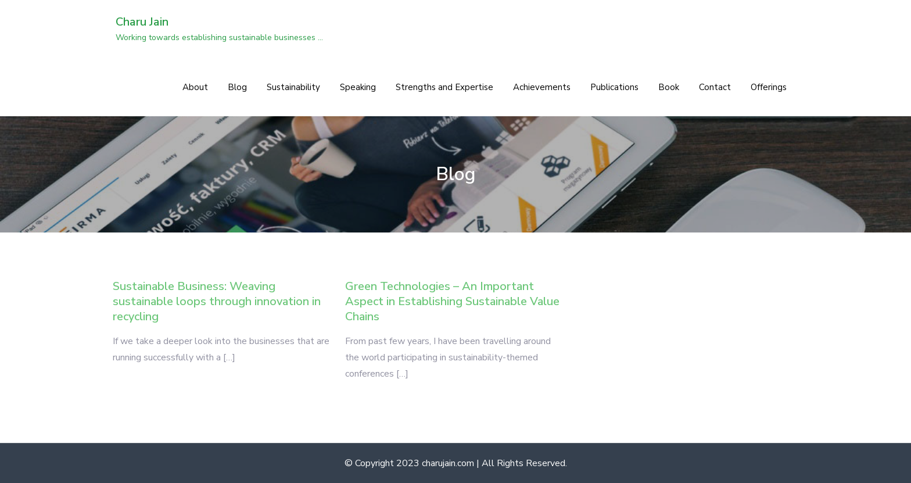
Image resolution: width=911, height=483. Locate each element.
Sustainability (293, 87)
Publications (614, 87)
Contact (715, 87)
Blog (237, 87)
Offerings (769, 87)
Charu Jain (142, 22)
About (195, 87)
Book (668, 87)
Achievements (542, 87)
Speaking (358, 87)
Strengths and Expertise (444, 87)
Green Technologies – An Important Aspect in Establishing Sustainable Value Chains (452, 301)
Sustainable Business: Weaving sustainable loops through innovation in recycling (217, 301)
